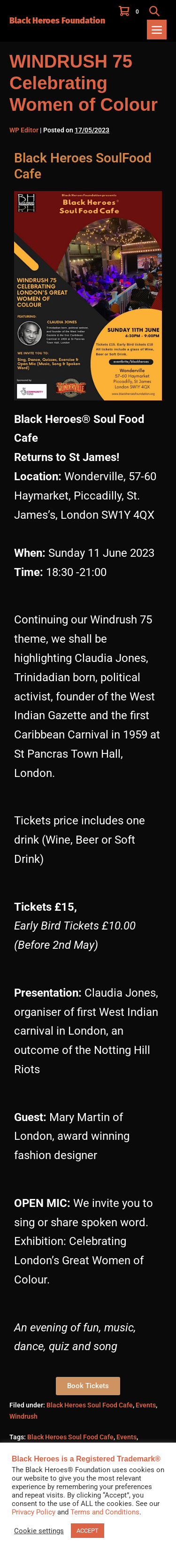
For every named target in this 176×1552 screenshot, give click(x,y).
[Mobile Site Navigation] (157, 29)
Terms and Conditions (104, 1512)
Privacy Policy (33, 1512)
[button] (154, 11)
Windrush (23, 1416)
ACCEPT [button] (88, 1530)
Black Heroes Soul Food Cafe (89, 1405)
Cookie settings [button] (39, 1531)
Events (146, 1405)
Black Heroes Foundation (57, 20)
